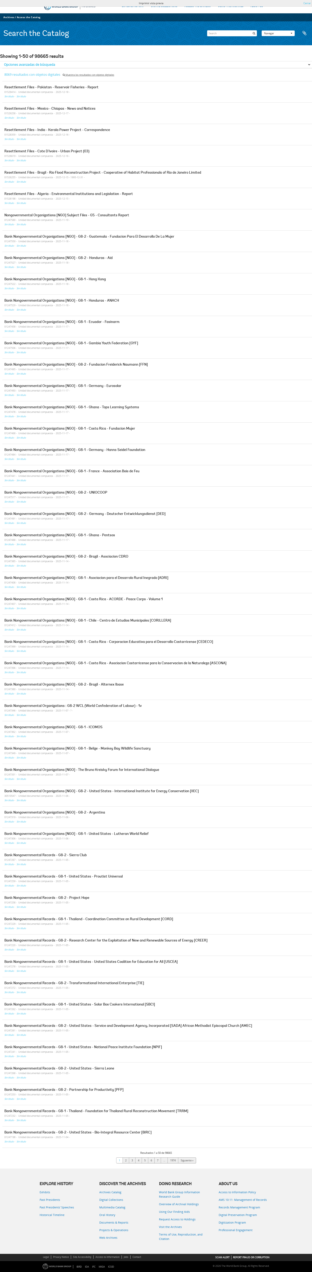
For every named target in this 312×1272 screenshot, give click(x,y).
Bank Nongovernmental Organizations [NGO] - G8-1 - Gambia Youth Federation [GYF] (71, 343)
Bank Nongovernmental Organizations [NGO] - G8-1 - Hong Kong (55, 279)
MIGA (102, 1266)
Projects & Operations (113, 1230)
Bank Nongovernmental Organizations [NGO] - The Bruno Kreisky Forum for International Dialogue (81, 770)
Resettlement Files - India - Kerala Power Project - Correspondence (57, 130)
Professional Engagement (236, 1230)
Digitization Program (232, 1222)
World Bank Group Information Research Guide (179, 1194)
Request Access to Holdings (177, 1219)
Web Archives (108, 1238)
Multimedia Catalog (112, 1207)
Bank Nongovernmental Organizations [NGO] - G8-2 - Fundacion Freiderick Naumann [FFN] (76, 365)
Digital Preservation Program (238, 1215)
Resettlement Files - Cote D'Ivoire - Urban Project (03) (46, 151)
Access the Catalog (29, 17)
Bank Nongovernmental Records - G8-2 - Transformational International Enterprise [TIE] (74, 983)
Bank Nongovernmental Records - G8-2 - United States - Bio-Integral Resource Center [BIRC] (78, 1132)
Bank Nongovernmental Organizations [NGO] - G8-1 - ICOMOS (53, 727)
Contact (137, 1257)
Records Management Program (239, 1207)
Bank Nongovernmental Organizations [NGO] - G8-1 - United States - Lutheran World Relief (76, 834)
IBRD (79, 1266)
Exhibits (45, 1192)
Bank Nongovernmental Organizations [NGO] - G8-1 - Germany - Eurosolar (62, 386)
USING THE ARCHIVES (230, 6)
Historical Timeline (52, 1215)
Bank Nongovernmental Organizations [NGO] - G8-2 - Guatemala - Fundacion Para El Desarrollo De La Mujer (89, 237)
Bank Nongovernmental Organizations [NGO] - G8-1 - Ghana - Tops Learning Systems (71, 407)
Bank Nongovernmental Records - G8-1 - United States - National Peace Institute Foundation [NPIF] (83, 1047)
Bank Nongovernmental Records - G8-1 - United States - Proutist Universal (63, 876)
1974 (173, 1160)
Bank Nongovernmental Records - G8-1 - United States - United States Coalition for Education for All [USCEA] (91, 962)
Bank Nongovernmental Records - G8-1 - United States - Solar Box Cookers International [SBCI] (79, 1004)
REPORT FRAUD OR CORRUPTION (251, 1257)
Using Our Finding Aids (174, 1212)
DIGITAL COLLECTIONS (164, 6)
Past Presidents (50, 1200)
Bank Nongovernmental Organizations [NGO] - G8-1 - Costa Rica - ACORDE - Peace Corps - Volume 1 (83, 599)
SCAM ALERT (222, 1257)
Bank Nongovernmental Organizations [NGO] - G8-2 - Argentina (54, 813)
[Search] (232, 33)
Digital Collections (111, 1200)
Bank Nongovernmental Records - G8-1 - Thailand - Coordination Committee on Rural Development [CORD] (88, 919)
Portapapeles (304, 33)
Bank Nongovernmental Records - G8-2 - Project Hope (46, 898)
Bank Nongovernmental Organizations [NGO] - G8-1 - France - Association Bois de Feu (71, 471)
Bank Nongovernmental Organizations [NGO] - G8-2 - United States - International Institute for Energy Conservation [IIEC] (101, 791)
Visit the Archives (170, 1227)
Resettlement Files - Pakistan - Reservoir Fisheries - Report (51, 87)
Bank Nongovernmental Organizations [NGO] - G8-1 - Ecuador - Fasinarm (62, 322)
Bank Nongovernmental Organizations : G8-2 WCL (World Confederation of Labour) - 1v (73, 706)
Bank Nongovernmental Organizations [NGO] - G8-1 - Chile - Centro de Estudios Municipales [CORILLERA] (87, 621)
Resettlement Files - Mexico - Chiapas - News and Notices (50, 109)
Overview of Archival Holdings (179, 1204)
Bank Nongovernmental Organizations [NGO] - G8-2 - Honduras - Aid (58, 258)
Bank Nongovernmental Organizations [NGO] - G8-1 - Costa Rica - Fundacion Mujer (69, 429)
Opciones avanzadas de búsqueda (29, 64)
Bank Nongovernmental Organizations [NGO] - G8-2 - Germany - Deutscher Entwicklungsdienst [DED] (85, 514)
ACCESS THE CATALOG (197, 6)
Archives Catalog (110, 1192)
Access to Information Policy (237, 1192)
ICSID (111, 1266)
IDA (87, 1266)
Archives (8, 17)
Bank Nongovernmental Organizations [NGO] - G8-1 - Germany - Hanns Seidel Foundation (74, 450)
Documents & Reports (113, 1222)
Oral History (107, 1215)
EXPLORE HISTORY (133, 6)
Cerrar (307, 3)
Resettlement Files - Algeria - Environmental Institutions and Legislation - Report (68, 194)
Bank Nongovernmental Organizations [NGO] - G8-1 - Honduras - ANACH (61, 301)
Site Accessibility (82, 1257)
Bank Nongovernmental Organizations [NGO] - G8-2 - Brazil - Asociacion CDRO (66, 557)
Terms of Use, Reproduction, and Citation (181, 1237)
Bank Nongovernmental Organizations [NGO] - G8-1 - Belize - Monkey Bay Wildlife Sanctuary (77, 749)
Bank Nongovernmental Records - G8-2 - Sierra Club (45, 855)
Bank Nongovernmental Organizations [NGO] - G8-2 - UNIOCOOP (55, 493)
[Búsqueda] (254, 33)
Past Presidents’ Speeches (57, 1207)
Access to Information (108, 1257)
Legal (46, 1257)
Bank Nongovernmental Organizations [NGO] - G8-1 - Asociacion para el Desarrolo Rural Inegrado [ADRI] (86, 578)
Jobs (126, 1257)
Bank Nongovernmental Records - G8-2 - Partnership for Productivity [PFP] (64, 1090)
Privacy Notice (61, 1257)
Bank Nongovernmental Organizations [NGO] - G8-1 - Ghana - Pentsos (59, 535)
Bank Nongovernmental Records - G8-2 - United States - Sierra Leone (59, 1068)
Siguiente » (187, 1160)
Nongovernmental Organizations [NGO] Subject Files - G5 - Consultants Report (66, 215)
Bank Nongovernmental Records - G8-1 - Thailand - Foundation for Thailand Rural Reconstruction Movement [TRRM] (96, 1111)
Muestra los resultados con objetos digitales (88, 75)
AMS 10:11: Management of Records (243, 1200)
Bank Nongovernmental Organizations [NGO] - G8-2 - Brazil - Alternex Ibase (64, 685)
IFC (94, 1266)
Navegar (278, 33)
